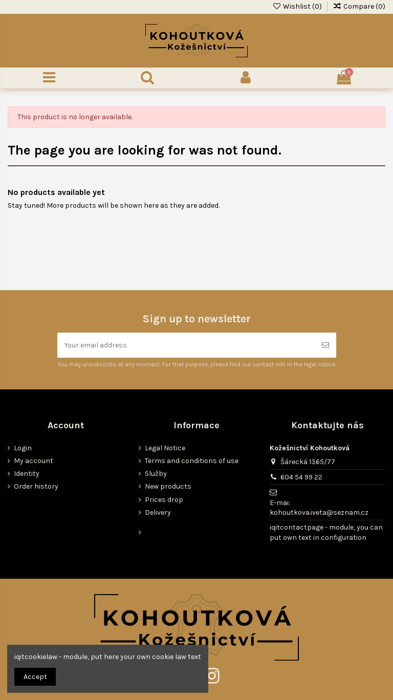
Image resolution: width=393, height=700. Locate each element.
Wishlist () (297, 6)
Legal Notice (165, 448)
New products (168, 486)
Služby (156, 473)
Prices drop (164, 499)
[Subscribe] (325, 345)
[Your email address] (186, 345)
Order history (36, 486)
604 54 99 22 (301, 477)
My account (33, 460)
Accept (35, 676)
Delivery (158, 512)
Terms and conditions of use (191, 460)
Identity (26, 473)
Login (23, 448)
